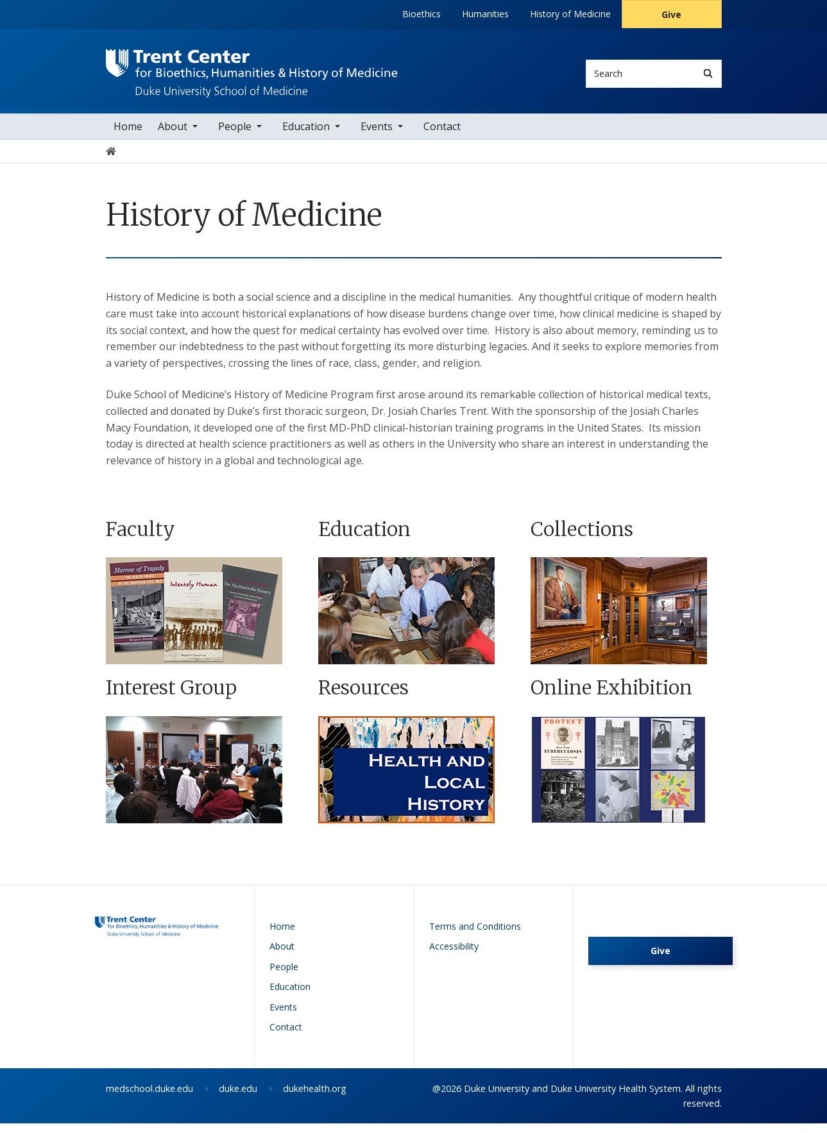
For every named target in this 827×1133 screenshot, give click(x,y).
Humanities (485, 14)
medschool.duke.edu (149, 1098)
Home (128, 136)
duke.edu (238, 1098)
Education (306, 136)
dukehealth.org (314, 1098)
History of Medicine (570, 14)
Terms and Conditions (475, 936)
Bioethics (421, 14)
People (235, 136)
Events (377, 136)
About (172, 136)
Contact (442, 136)
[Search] (708, 73)
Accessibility (454, 956)
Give (671, 14)
